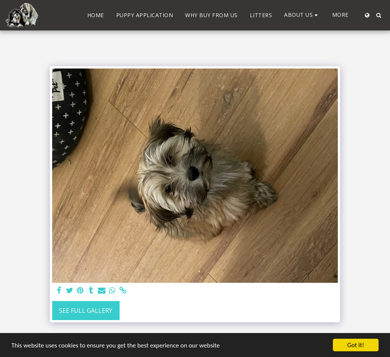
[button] (302, 15)
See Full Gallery (85, 310)
